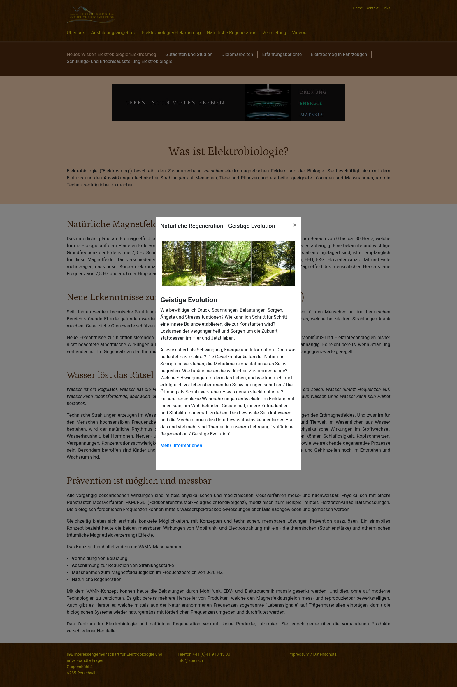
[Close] (294, 225)
